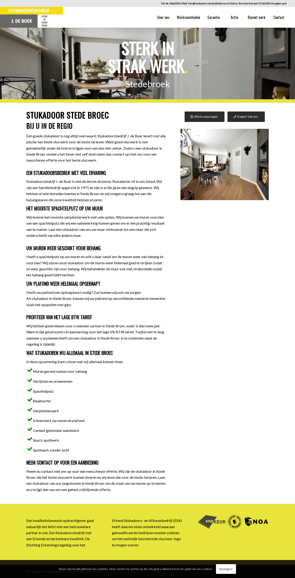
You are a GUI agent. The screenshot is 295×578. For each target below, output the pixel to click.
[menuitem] (163, 17)
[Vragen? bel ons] (246, 116)
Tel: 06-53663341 (170, 3)
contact (47, 471)
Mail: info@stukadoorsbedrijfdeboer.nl (205, 3)
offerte (104, 489)
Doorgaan (226, 569)
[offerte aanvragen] (204, 116)
